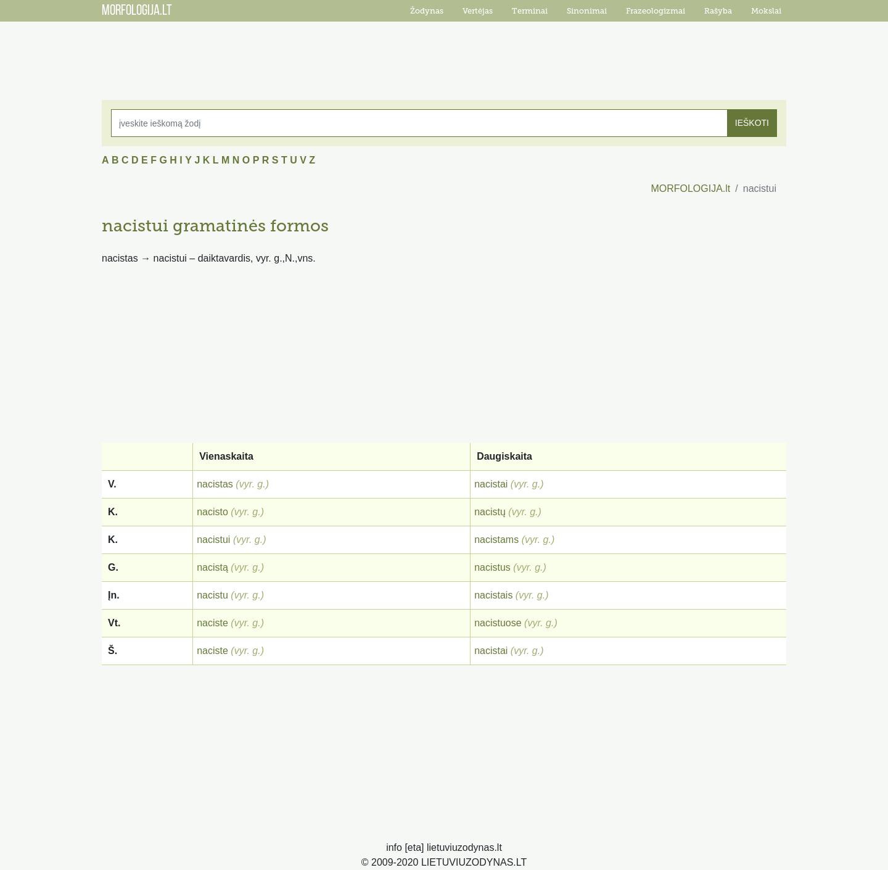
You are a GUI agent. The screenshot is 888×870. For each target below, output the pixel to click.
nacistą (212, 567)
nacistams (496, 539)
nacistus (492, 567)
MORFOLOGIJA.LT (137, 11)
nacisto (212, 512)
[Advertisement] (444, 52)
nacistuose (498, 623)
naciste (212, 623)
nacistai (491, 484)
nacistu (212, 595)
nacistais (493, 595)
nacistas (215, 484)
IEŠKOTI (752, 123)
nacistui (213, 539)
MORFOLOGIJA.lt (690, 188)
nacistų (490, 512)
